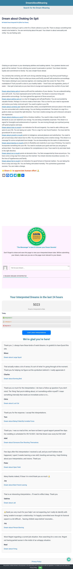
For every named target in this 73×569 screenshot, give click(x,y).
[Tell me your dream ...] (40, 268)
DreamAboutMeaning (36, 3)
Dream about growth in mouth (12, 135)
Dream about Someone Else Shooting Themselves (21, 442)
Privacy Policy (36, 562)
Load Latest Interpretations (36, 332)
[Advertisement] (36, 50)
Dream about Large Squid (12, 357)
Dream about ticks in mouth (11, 127)
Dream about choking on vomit (12, 117)
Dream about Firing (10, 549)
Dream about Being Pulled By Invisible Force (19, 421)
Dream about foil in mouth (11, 161)
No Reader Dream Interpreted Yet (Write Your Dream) (15, 22)
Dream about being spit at (11, 91)
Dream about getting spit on (11, 99)
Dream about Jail (10, 503)
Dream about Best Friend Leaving (15, 485)
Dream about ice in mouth (11, 153)
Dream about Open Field (12, 467)
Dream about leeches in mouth (12, 143)
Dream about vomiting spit (11, 107)
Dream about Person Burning (14, 527)
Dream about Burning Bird (13, 379)
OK (40, 567)
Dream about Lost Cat (11, 403)
